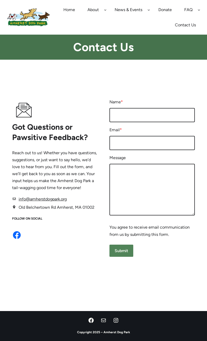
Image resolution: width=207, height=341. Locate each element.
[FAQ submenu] (199, 10)
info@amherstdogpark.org (43, 199)
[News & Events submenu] (148, 10)
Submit (121, 251)
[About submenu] (105, 10)
